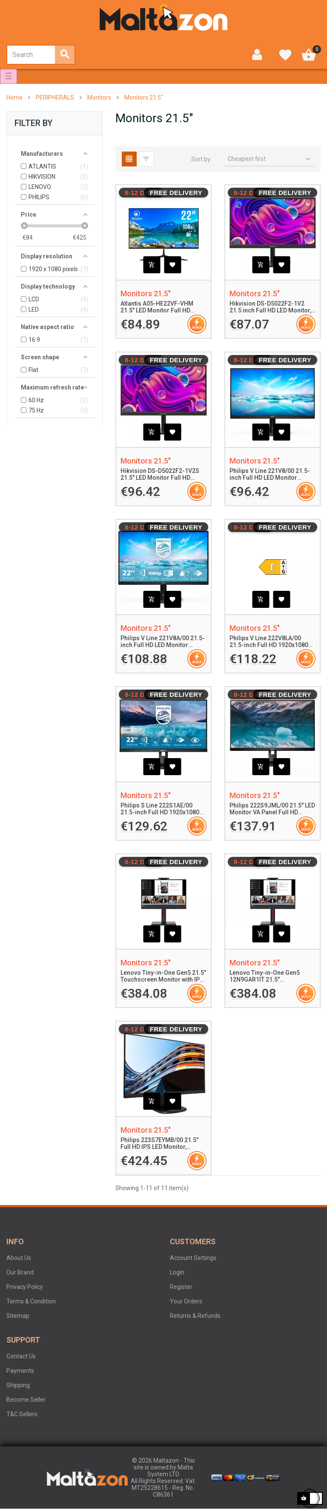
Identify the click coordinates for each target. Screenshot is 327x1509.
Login (177, 1272)
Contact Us (21, 1356)
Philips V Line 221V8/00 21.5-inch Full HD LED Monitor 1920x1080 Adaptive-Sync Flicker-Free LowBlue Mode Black (269, 474)
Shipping (18, 1385)
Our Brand (20, 1272)
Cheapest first (270, 159)
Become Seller (26, 1399)
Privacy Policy (24, 1286)
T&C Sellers (21, 1414)
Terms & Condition (31, 1301)
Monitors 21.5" (145, 293)
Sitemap (17, 1315)
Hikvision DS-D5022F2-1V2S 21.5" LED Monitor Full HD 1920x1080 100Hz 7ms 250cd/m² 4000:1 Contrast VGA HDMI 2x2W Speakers (163, 474)
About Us (18, 1257)
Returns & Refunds (195, 1315)
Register (181, 1286)
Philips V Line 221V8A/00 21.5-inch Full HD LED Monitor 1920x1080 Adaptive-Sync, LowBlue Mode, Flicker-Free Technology (162, 642)
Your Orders (186, 1301)
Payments (20, 1370)
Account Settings (193, 1257)
